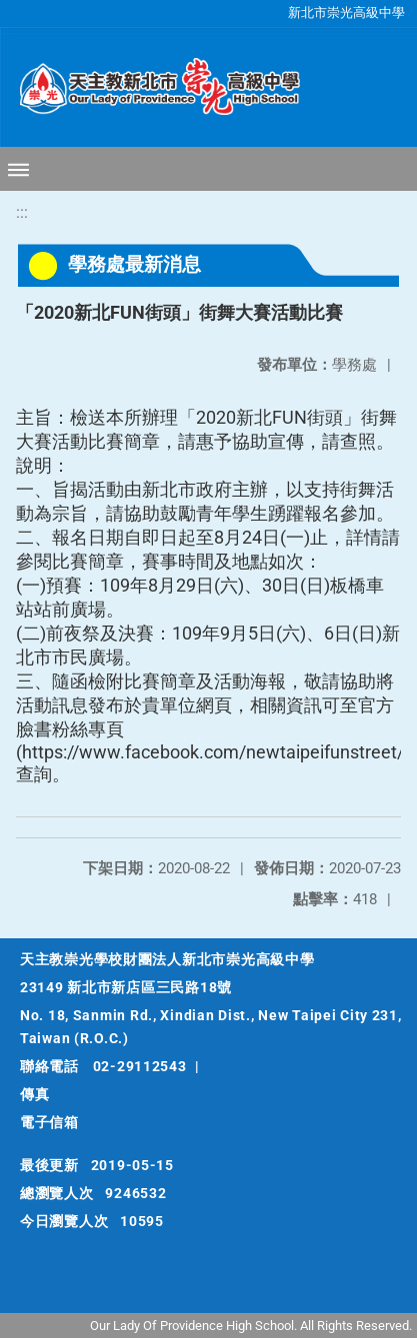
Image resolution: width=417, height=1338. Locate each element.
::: (22, 212)
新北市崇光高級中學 (346, 12)
